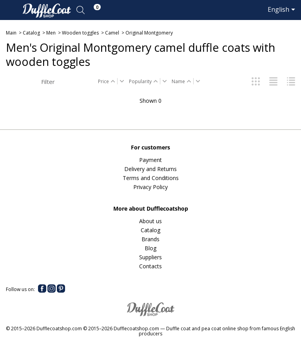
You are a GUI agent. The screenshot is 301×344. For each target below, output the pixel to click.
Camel (112, 32)
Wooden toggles (80, 32)
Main (11, 32)
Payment (150, 160)
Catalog (31, 32)
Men (51, 32)
